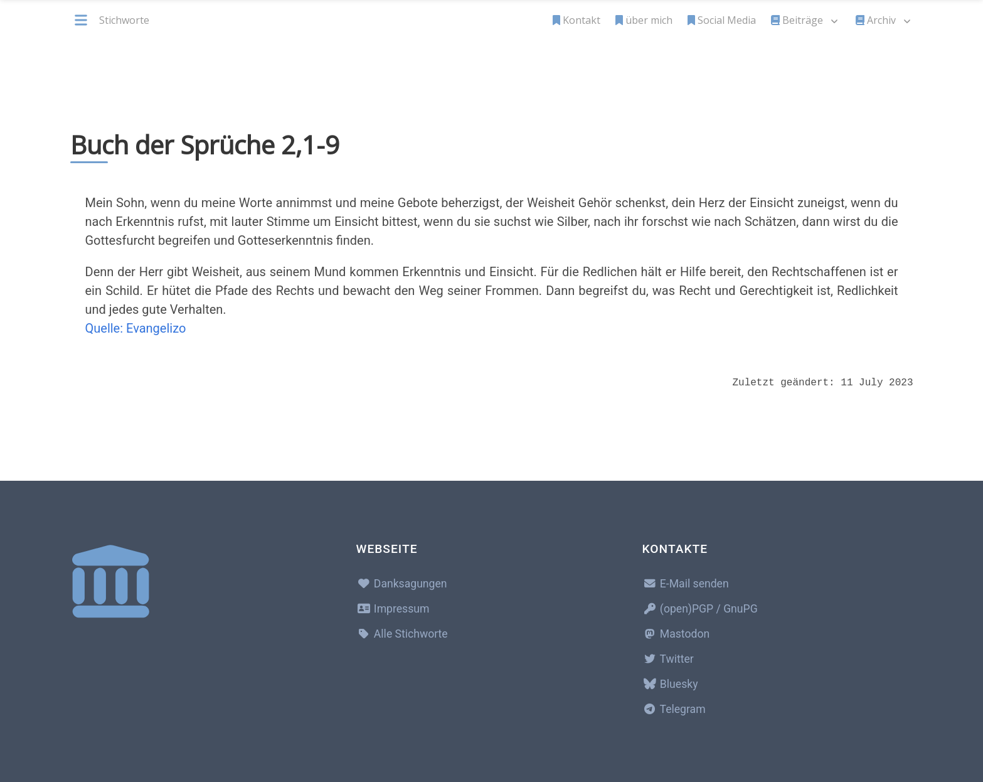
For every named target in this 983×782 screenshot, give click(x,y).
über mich (643, 20)
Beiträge (797, 20)
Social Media (722, 20)
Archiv (876, 20)
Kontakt (576, 20)
